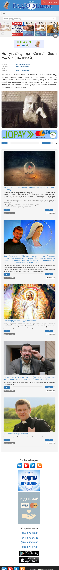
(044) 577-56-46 (29, 537)
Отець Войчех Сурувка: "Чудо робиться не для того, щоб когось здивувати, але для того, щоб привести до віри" (29, 378)
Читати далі (51, 213)
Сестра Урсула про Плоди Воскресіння (20, 321)
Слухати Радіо (50, 2)
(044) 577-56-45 (29, 533)
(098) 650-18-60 (29, 542)
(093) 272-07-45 (29, 547)
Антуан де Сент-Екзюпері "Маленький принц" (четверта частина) (29, 189)
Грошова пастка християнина (16, 434)
